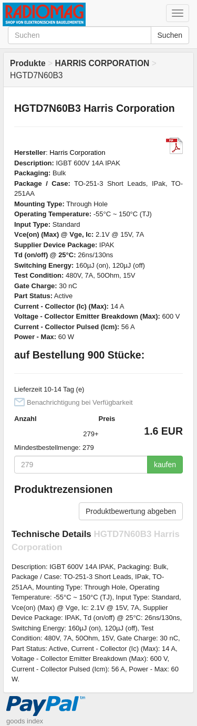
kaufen (165, 464)
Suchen (170, 35)
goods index (24, 721)
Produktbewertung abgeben (131, 511)
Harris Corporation (77, 152)
